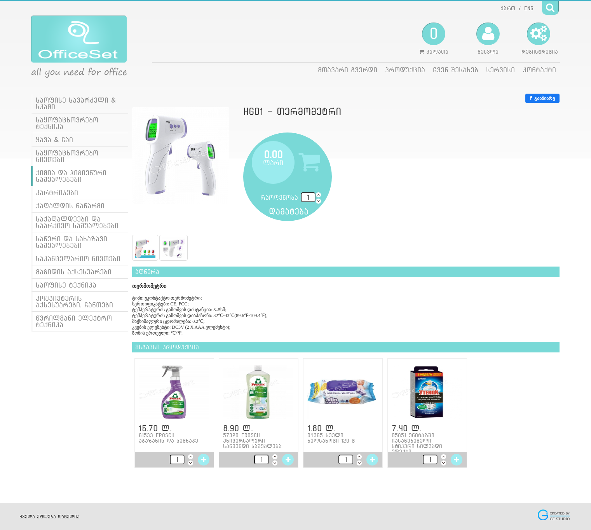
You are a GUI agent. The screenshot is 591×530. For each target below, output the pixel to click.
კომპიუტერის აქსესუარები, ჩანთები (74, 301)
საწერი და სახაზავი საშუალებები (71, 242)
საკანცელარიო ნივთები (78, 258)
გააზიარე (542, 98)
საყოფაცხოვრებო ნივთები (67, 156)
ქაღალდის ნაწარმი (70, 205)
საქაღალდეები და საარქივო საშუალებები (77, 222)
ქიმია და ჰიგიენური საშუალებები (71, 176)
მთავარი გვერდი (347, 69)
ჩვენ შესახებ (455, 69)
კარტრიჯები (57, 192)
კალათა (433, 38)
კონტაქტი (539, 69)
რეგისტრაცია (539, 38)
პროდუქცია (405, 69)
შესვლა (488, 38)
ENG (528, 8)
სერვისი (500, 69)
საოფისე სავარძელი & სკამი (76, 103)
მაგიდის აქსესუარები (74, 271)
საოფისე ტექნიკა (66, 285)
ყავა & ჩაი (54, 139)
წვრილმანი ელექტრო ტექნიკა (74, 321)
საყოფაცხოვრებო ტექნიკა (67, 123)
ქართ (507, 8)
